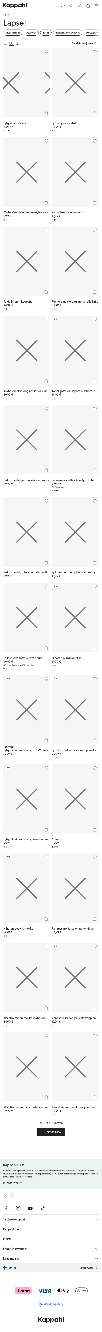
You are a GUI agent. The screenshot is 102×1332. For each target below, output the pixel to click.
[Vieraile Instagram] (18, 1208)
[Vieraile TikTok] (42, 1208)
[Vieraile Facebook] (6, 1208)
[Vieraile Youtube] (30, 1208)
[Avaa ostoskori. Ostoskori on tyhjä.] (88, 6)
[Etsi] (63, 6)
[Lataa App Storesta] (5, 1195)
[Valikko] (96, 6)
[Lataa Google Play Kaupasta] (12, 1195)
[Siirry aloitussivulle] (15, 5)
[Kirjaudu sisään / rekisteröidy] (79, 6)
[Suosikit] (71, 6)
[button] (51, 1132)
